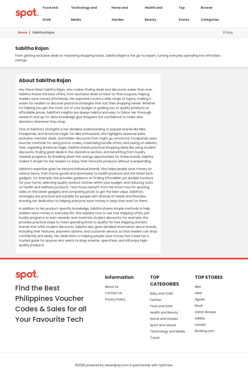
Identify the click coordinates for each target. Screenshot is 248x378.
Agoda (200, 299)
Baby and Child (161, 293)
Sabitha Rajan (43, 33)
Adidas (200, 318)
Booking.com (204, 331)
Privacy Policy (115, 299)
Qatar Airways (205, 312)
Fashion (156, 300)
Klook (199, 305)
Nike (198, 287)
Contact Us (113, 293)
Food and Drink (50, 13)
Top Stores (184, 13)
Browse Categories (210, 13)
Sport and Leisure (163, 325)
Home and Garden (119, 13)
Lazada (200, 324)
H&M (198, 293)
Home (22, 33)
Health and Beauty (153, 13)
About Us (111, 287)
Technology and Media (84, 13)
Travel (154, 338)
